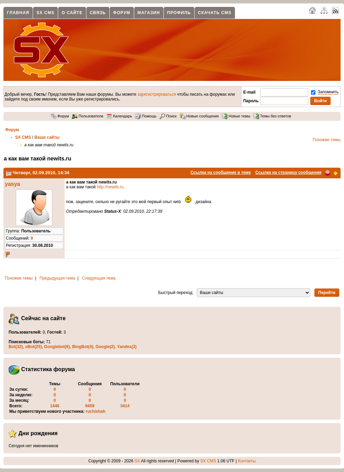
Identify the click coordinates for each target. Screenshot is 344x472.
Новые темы (236, 116)
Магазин (149, 12)
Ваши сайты (47, 137)
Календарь (119, 116)
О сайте (72, 12)
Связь (98, 12)
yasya (12, 184)
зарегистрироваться (157, 94)
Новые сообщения (199, 116)
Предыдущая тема (57, 278)
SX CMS (45, 12)
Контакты (247, 461)
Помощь (146, 116)
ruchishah (95, 411)
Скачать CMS (215, 12)
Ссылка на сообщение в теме (221, 172)
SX (137, 461)
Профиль (179, 12)
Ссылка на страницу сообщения (288, 172)
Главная (18, 12)
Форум (121, 12)
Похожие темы (327, 139)
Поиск (168, 116)
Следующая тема (99, 278)
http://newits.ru (110, 187)
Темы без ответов (272, 116)
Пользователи (87, 116)
